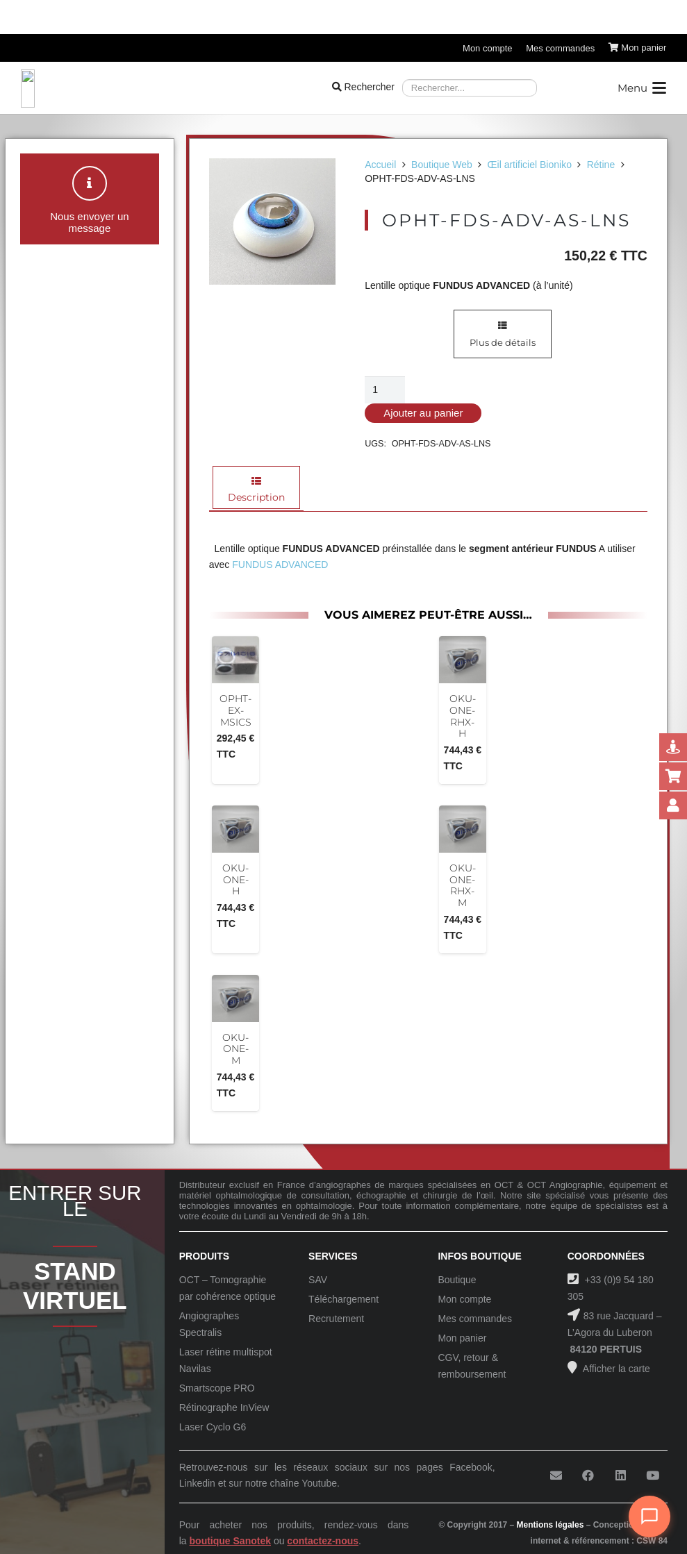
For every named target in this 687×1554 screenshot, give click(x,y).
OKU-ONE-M (235, 1049)
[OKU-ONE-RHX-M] (462, 829)
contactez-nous (322, 1540)
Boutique (457, 1279)
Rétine (601, 164)
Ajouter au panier (423, 413)
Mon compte (464, 1299)
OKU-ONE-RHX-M (462, 885)
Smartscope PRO (217, 1388)
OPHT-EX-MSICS (235, 710)
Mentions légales (550, 1525)
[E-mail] (556, 1476)
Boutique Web (441, 164)
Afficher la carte (615, 1368)
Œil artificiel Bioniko (530, 164)
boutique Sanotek (230, 1540)
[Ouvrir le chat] (649, 1516)
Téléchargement (343, 1299)
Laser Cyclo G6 (212, 1426)
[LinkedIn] (621, 1476)
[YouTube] (653, 1476)
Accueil (380, 164)
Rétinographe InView (224, 1407)
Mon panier (462, 1338)
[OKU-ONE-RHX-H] (462, 659)
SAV (317, 1279)
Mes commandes (475, 1318)
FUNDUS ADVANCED (280, 564)
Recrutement (336, 1318)
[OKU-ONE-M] (235, 998)
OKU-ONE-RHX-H (462, 716)
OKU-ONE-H (235, 880)
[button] (642, 88)
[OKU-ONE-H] (235, 829)
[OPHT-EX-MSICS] (235, 659)
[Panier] (638, 48)
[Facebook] (588, 1476)
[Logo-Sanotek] (140, 88)
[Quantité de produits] (384, 389)
